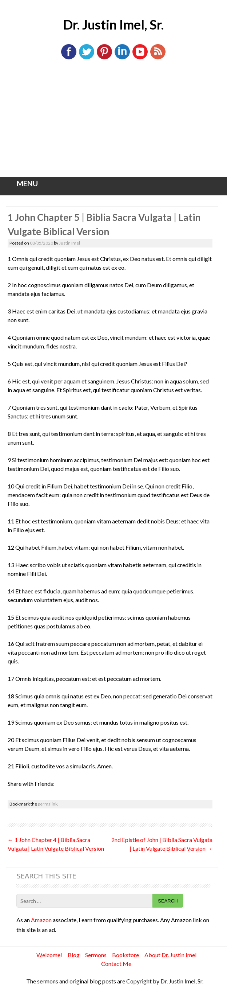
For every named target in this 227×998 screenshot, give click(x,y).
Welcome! (49, 954)
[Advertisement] (113, 122)
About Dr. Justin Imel (170, 954)
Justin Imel (69, 243)
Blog (74, 954)
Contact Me (116, 963)
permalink (47, 804)
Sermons (96, 954)
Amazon (41, 919)
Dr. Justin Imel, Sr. (113, 24)
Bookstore (125, 954)
